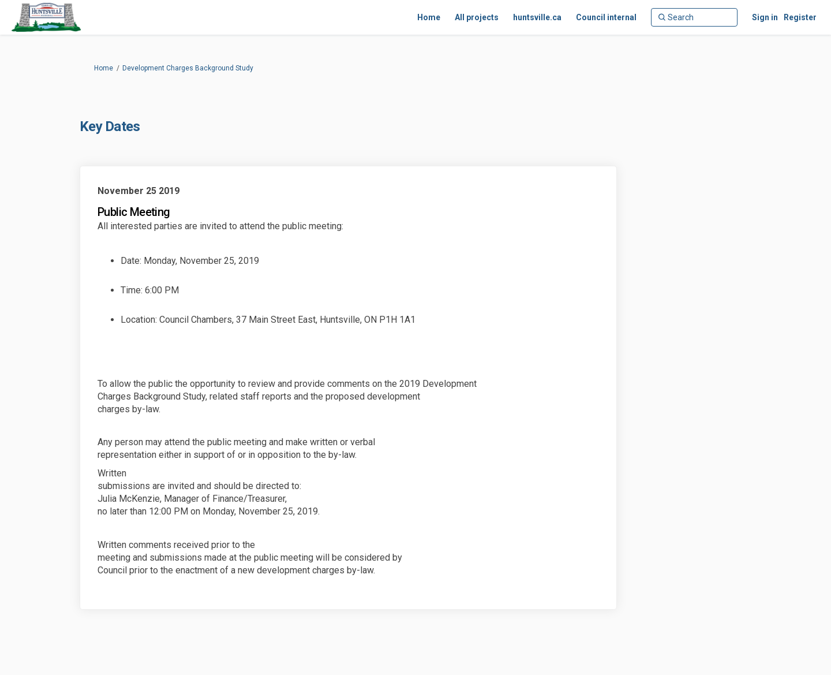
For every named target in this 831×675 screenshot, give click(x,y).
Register (800, 17)
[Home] (428, 17)
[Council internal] (606, 17)
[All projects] (476, 17)
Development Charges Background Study (187, 68)
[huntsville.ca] (537, 17)
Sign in (765, 17)
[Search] (694, 17)
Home (103, 68)
